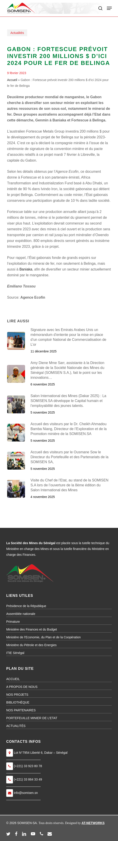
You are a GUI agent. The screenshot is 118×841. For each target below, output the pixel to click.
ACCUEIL (13, 679)
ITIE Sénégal (15, 653)
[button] (109, 8)
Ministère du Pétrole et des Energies (31, 645)
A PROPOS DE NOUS (21, 687)
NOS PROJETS (17, 694)
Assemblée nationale (20, 614)
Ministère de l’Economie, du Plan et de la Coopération (43, 637)
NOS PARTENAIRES (21, 710)
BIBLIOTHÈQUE (17, 702)
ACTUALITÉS (15, 726)
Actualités (17, 33)
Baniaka (25, 269)
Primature (13, 621)
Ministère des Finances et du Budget (31, 629)
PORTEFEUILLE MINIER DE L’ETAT (31, 718)
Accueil (12, 80)
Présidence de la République (26, 606)
